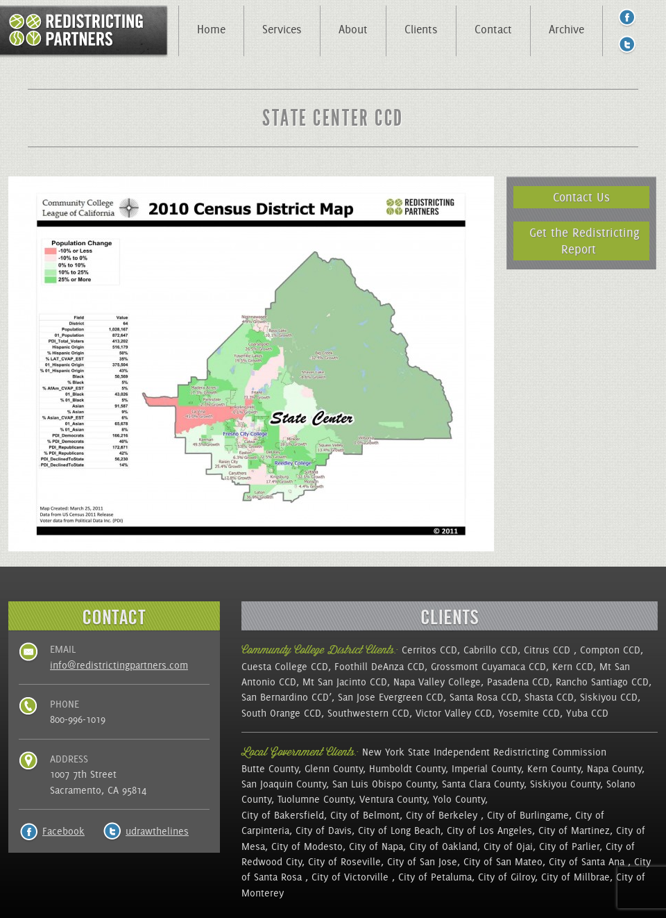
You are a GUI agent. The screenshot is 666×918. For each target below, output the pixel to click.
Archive (566, 29)
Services (282, 29)
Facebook (63, 831)
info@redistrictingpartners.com (119, 665)
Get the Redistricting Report (584, 240)
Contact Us (581, 197)
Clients (421, 29)
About (353, 29)
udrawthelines (157, 831)
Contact (493, 29)
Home (211, 29)
